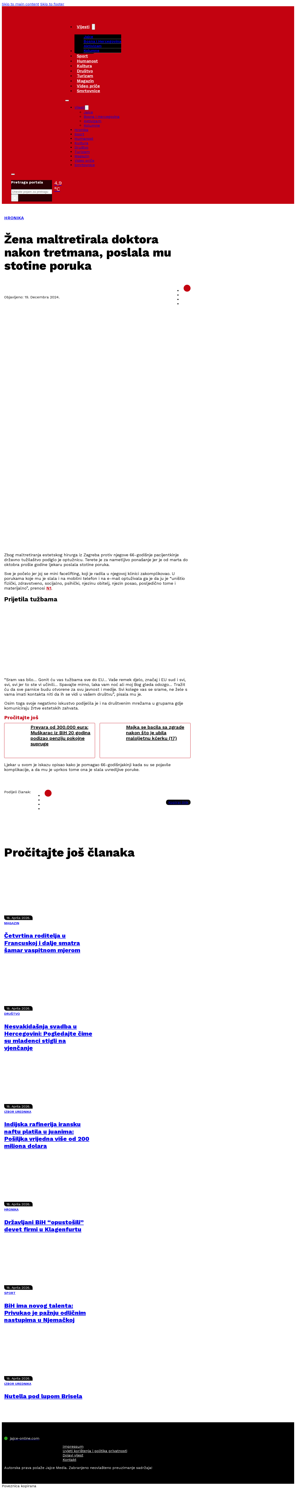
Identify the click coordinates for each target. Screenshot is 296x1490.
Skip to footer (52, 4)
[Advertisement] (97, 515)
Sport (82, 55)
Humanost (87, 60)
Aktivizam (93, 46)
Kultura (84, 65)
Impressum (73, 1446)
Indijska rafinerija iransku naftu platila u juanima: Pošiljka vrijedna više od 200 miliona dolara (46, 1135)
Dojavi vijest (73, 1455)
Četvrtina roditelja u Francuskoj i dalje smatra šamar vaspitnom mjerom (42, 942)
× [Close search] (14, 197)
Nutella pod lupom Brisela (43, 1396)
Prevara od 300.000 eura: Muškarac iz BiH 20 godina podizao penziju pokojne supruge (60, 735)
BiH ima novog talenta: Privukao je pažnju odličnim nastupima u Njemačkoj (45, 1312)
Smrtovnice (88, 90)
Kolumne (91, 50)
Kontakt (69, 1459)
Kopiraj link (178, 802)
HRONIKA (14, 217)
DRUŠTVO (12, 1014)
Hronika (81, 130)
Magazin (85, 80)
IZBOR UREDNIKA (17, 1112)
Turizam (85, 75)
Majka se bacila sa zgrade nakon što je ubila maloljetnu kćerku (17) (155, 732)
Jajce (88, 112)
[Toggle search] (13, 174)
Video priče (88, 85)
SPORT (9, 1293)
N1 (48, 588)
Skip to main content (20, 4)
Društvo (85, 70)
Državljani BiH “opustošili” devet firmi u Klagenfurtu (44, 1226)
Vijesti (83, 26)
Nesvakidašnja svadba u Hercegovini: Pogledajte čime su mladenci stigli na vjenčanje (48, 1037)
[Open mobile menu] (67, 100)
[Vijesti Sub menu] (93, 27)
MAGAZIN (11, 923)
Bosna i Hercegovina (102, 41)
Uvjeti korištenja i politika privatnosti (95, 1451)
